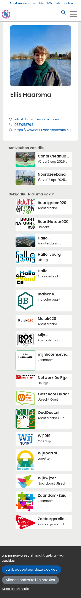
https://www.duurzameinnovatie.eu (42, 130)
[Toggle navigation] (73, 14)
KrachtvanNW (42, 3)
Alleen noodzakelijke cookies (30, 579)
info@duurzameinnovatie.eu (36, 119)
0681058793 (23, 125)
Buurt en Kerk (19, 3)
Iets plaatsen (65, 3)
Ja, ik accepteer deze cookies (31, 569)
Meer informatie (15, 588)
